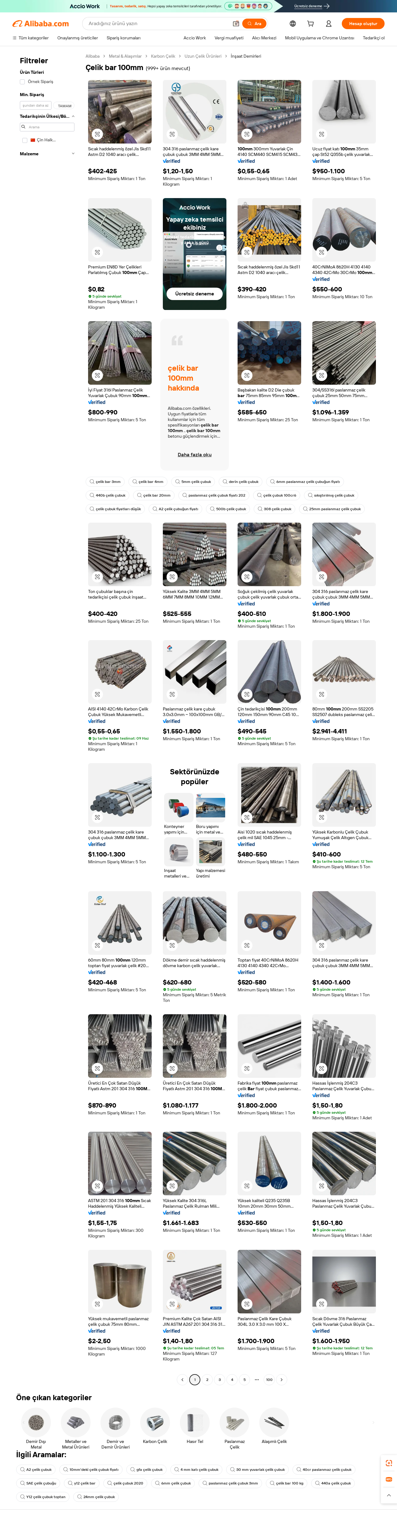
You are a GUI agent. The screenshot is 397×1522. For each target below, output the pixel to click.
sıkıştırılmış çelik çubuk (331, 495)
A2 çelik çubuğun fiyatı (175, 509)
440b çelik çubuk (107, 495)
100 (269, 1380)
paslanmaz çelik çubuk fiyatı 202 (213, 495)
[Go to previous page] (182, 1379)
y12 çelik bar (82, 1483)
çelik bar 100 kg (286, 1483)
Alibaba (93, 56)
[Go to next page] (281, 1379)
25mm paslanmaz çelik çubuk (332, 509)
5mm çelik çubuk (193, 481)
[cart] (311, 24)
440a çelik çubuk (333, 1483)
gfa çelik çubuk (146, 1469)
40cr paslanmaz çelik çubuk (324, 1469)
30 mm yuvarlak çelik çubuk (257, 1469)
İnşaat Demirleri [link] (246, 56)
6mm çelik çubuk (173, 1483)
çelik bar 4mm (147, 481)
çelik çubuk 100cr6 (276, 495)
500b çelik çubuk (228, 509)
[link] (389, 1463)
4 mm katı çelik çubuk (196, 1469)
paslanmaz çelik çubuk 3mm (230, 1483)
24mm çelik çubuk (96, 1496)
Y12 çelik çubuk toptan (42, 1496)
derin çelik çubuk (240, 481)
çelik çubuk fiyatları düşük (115, 509)
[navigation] (47, 719)
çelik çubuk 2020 (125, 1483)
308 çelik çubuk (274, 509)
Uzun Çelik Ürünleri (203, 56)
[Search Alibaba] (158, 23)
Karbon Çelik (163, 56)
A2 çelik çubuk (35, 1469)
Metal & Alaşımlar (125, 56)
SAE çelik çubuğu (38, 1483)
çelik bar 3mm (105, 481)
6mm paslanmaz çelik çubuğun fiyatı (305, 481)
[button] (236, 23)
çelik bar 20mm (154, 495)
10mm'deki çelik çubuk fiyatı (90, 1469)
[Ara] (254, 24)
